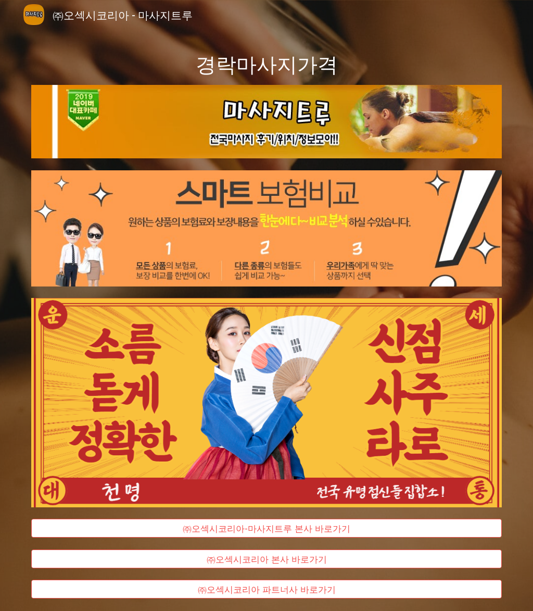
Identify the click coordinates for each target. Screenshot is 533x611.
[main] (266, 63)
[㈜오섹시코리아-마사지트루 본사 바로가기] (267, 528)
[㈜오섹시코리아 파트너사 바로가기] (267, 589)
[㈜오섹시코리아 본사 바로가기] (267, 558)
